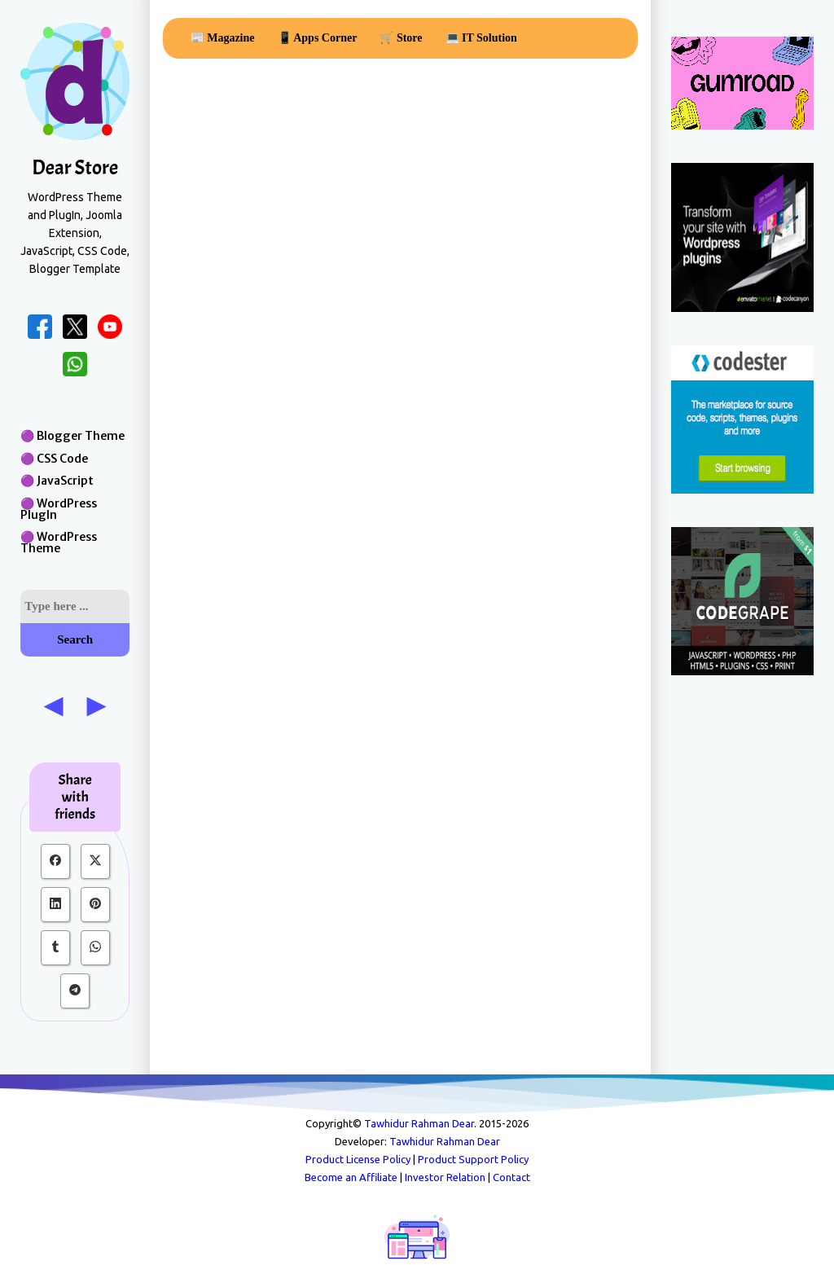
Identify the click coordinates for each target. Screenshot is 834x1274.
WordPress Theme (58, 542)
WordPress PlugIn (58, 509)
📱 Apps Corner (318, 38)
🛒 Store (401, 38)
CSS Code (62, 458)
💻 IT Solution (481, 38)
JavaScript (65, 480)
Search (75, 639)
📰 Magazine (223, 38)
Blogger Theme (81, 435)
